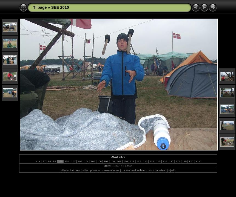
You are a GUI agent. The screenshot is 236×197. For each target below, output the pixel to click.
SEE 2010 (60, 7)
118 (178, 161)
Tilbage (40, 7)
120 (191, 161)
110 (126, 161)
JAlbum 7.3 (143, 170)
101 (67, 161)
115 (158, 161)
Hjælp (172, 170)
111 (132, 161)
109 (119, 161)
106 (99, 161)
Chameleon (159, 170)
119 (184, 161)
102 (73, 161)
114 (152, 161)
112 (138, 161)
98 (49, 161)
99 (54, 161)
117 (171, 161)
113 (145, 161)
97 (44, 161)
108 (112, 161)
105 (93, 161)
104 (86, 161)
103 (80, 161)
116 (165, 161)
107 (106, 161)
